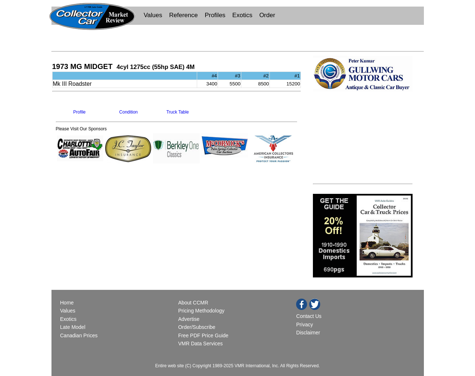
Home (67, 303)
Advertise (188, 319)
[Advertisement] (238, 37)
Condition (128, 112)
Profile (79, 112)
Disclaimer (308, 332)
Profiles (215, 15)
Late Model (72, 327)
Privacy (304, 324)
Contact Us (308, 316)
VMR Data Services (200, 343)
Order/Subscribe (196, 327)
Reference (183, 15)
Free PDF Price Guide (203, 335)
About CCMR (193, 303)
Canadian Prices (79, 335)
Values (153, 15)
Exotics (242, 15)
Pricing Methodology (201, 311)
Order (267, 15)
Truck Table (177, 112)
